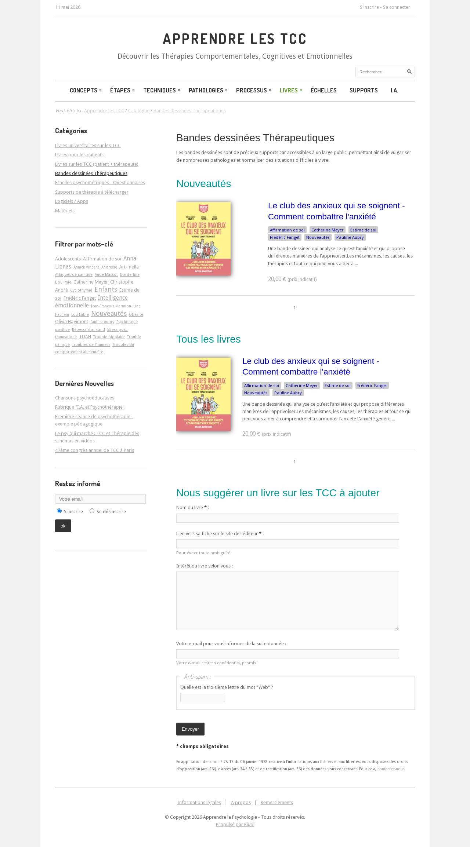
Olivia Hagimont (71, 321)
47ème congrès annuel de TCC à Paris (94, 450)
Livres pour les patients (79, 154)
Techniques (162, 90)
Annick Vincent (86, 267)
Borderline (130, 274)
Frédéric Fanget (285, 237)
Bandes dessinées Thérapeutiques (255, 137)
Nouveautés (318, 237)
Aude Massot (106, 274)
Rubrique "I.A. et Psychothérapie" (89, 407)
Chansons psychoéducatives (84, 398)
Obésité (136, 314)
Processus (254, 90)
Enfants (105, 289)
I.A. (394, 90)
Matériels (65, 210)
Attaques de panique (74, 274)
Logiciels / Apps (71, 201)
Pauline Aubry (350, 237)
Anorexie (109, 267)
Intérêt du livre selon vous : (204, 566)
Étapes (123, 90)
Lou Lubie (80, 314)
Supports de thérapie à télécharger (92, 192)
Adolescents (68, 259)
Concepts (86, 90)
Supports (364, 90)
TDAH (85, 336)
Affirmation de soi (287, 230)
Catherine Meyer (327, 230)
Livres (291, 90)
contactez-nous (391, 769)
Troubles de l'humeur (91, 344)
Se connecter (396, 7)
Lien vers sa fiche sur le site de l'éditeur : (220, 533)
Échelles (324, 90)
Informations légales (199, 802)
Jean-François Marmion (111, 306)
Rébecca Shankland (88, 329)
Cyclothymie (81, 290)
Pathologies (209, 90)
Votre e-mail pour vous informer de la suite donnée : (231, 643)
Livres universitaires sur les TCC (88, 145)
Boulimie (63, 282)
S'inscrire (369, 7)
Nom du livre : (192, 507)
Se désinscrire (111, 511)
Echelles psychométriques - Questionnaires (100, 182)
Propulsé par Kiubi (235, 824)
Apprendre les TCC (235, 38)
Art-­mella (129, 267)
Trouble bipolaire (109, 337)
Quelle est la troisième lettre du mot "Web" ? (226, 687)
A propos (241, 802)
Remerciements (277, 802)
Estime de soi (363, 230)
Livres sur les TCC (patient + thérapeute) (96, 164)
